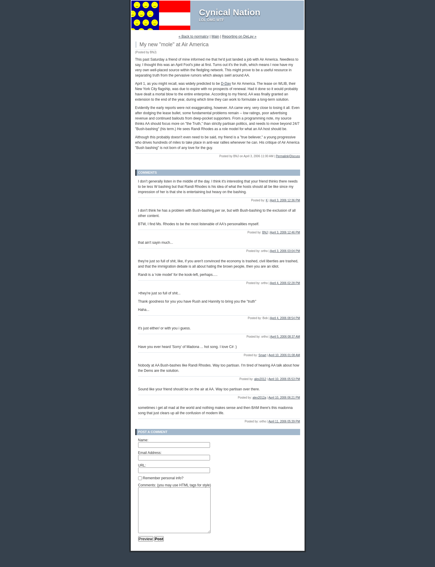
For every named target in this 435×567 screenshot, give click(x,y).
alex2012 (260, 379)
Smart (262, 355)
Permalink (282, 156)
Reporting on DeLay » (239, 36)
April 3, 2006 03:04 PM (285, 251)
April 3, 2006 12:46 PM (285, 232)
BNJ (265, 232)
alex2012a (259, 397)
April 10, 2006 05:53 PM (284, 379)
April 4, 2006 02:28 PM (285, 283)
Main (215, 36)
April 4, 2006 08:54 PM (285, 318)
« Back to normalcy (193, 36)
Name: (143, 440)
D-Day (226, 84)
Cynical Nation (229, 12)
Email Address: (150, 453)
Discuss (295, 156)
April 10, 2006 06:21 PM (284, 397)
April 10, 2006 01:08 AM (284, 355)
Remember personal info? (160, 478)
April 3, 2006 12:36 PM (285, 200)
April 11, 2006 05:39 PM (284, 421)
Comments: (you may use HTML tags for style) (174, 485)
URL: (142, 465)
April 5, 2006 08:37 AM (285, 336)
